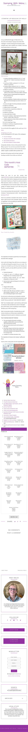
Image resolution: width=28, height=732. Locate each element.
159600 (8, 455)
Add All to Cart (14, 517)
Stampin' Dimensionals (18, 484)
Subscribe (14, 640)
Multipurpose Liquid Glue (9, 485)
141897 (8, 471)
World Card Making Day (9, 421)
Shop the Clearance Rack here (10, 402)
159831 (18, 454)
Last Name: (14, 660)
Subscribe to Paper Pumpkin (10, 415)
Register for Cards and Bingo (10, 420)
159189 (18, 470)
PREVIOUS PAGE (22, 570)
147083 (18, 463)
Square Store (6, 195)
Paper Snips (8, 500)
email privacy (18, 674)
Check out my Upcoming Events (11, 410)
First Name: (14, 657)
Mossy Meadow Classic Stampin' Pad (9, 462)
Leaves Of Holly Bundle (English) (8, 437)
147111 (8, 463)
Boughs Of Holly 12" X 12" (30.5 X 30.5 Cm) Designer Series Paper (9, 453)
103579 (8, 501)
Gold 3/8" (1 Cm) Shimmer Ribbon (8, 478)
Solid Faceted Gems (18, 469)
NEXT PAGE (4, 570)
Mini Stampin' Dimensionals (8, 493)
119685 (8, 446)
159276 (18, 446)
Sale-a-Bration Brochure (9, 140)
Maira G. (25, 728)
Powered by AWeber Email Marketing (14, 675)
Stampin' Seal (18, 477)
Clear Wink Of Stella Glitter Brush (8, 470)
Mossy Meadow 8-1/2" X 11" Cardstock (18, 437)
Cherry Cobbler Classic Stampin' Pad (18, 462)
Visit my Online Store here (9, 400)
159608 (8, 438)
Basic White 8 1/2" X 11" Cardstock (18, 445)
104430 (18, 486)
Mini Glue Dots (18, 492)
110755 (8, 487)
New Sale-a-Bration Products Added (12, 142)
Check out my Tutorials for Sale (11, 408)
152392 (18, 501)
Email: (14, 663)
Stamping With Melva (10, 728)
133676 (18, 438)
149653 (13, 509)
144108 (8, 495)
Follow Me (6, 429)
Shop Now (14, 630)
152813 (18, 478)
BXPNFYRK (6, 177)
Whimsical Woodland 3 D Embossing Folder (18, 453)
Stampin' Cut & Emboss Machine (13, 508)
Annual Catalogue (8, 136)
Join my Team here (8, 406)
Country (14, 666)
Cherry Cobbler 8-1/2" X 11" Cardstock (8, 445)
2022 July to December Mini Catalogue (12, 138)
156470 (8, 479)
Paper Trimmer (18, 500)
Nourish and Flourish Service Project (12, 425)
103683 (18, 493)
